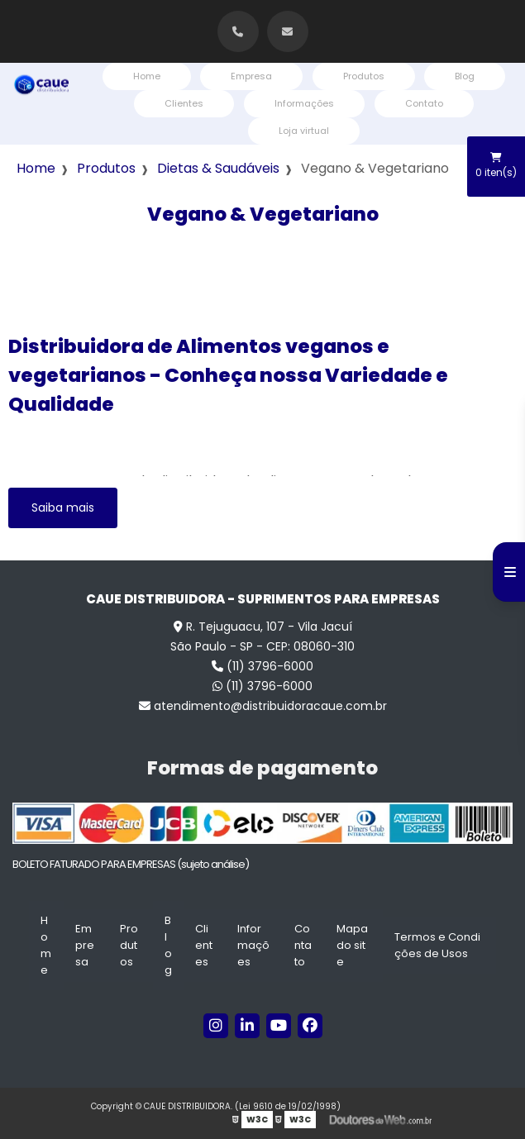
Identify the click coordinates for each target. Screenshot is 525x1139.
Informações (304, 103)
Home (146, 76)
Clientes (184, 103)
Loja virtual (304, 130)
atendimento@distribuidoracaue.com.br (263, 706)
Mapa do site (352, 945)
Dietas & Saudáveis (218, 168)
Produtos (363, 76)
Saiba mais (62, 507)
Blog (465, 76)
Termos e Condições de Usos (437, 945)
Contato (424, 103)
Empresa (251, 76)
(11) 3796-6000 (262, 666)
